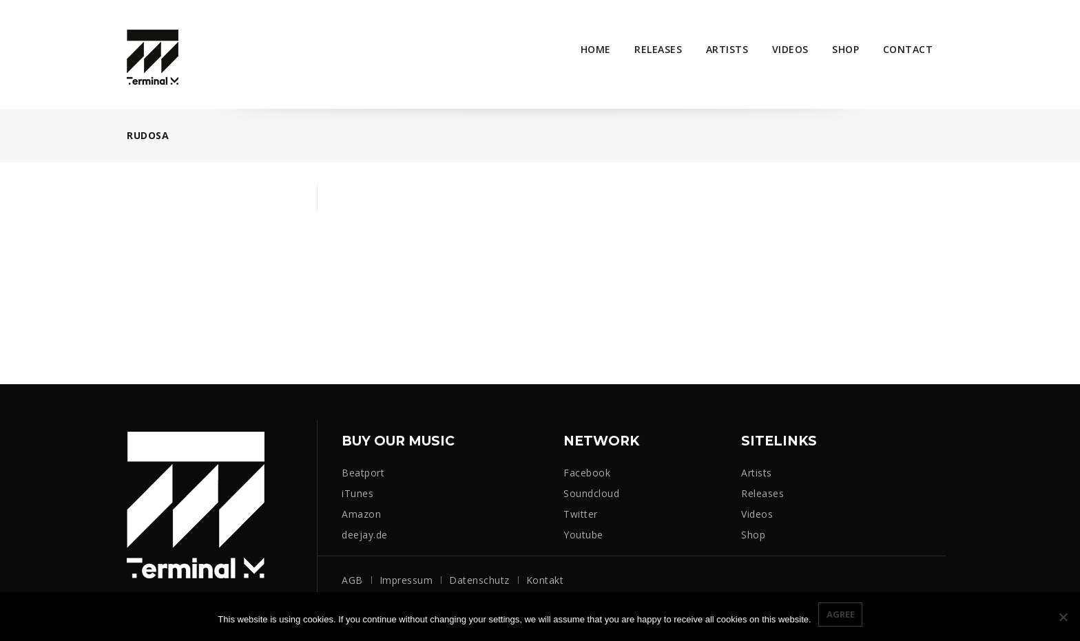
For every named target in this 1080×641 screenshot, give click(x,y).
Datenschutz (479, 580)
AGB (352, 580)
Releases (658, 49)
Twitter (580, 514)
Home (596, 49)
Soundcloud (591, 493)
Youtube (583, 534)
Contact (908, 49)
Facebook (586, 472)
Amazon (361, 514)
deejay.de (365, 534)
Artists (727, 49)
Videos (790, 49)
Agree (841, 614)
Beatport (363, 472)
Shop (845, 49)
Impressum (406, 580)
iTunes (357, 493)
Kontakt (545, 580)
